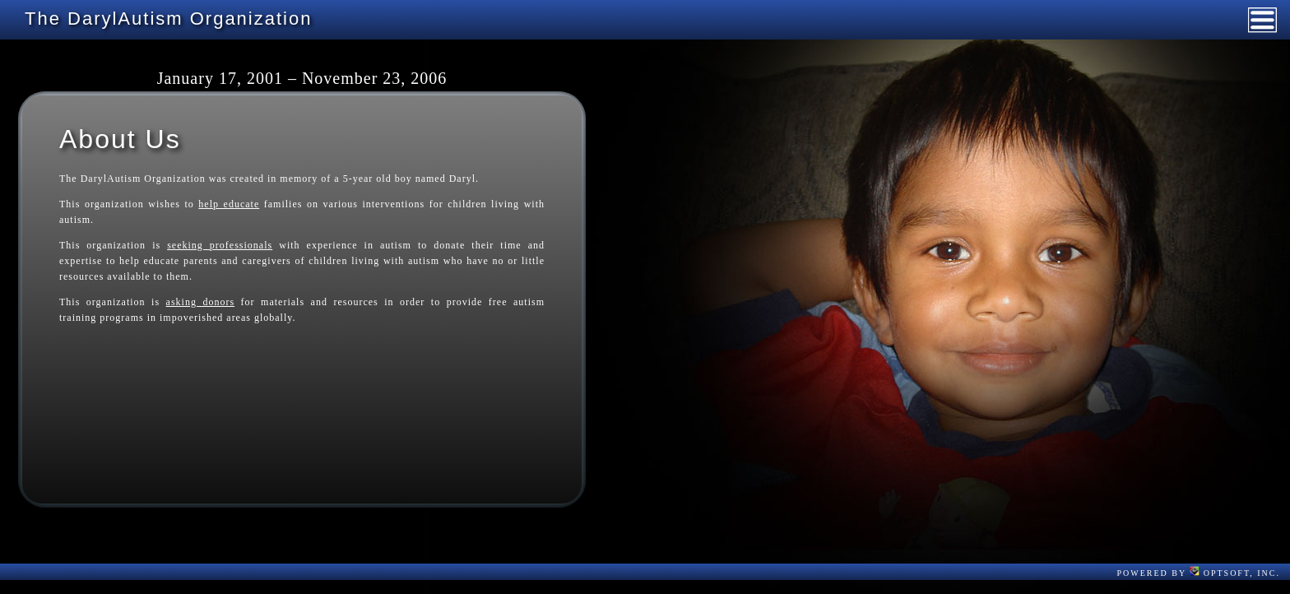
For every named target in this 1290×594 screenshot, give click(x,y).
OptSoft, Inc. (1235, 573)
